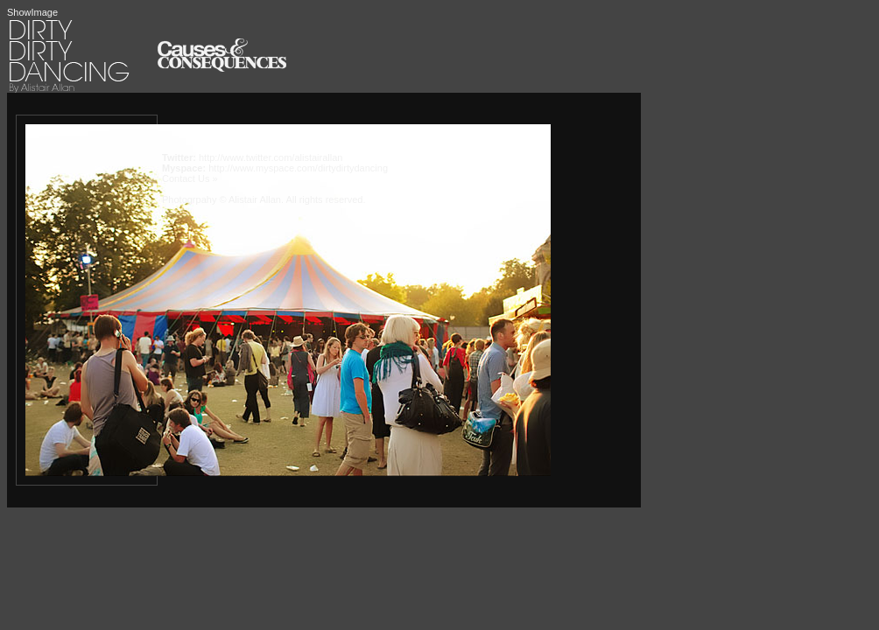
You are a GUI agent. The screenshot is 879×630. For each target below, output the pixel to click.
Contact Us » (190, 178)
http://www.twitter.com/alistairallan (270, 157)
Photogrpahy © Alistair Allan (221, 199)
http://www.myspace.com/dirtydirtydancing (298, 168)
